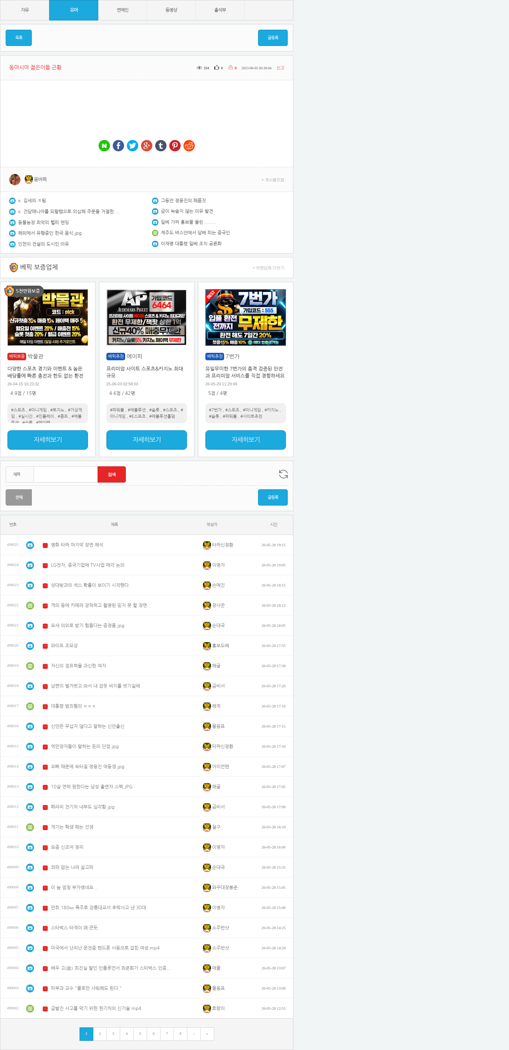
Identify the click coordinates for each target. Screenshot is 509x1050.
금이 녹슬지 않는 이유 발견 (187, 211)
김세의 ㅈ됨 (34, 200)
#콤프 (63, 416)
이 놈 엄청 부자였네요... (74, 887)
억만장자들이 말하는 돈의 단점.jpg (85, 746)
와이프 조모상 (64, 645)
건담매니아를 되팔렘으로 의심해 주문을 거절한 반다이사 (72, 211)
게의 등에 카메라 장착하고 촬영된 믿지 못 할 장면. (99, 605)
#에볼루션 (137, 410)
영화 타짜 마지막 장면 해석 (77, 545)
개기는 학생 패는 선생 (72, 827)
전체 (18, 497)
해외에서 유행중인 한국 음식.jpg (50, 233)
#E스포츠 (137, 416)
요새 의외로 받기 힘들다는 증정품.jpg (87, 625)
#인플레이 (45, 416)
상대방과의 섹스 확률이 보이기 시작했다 (90, 585)
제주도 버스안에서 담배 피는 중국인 (195, 233)
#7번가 (215, 410)
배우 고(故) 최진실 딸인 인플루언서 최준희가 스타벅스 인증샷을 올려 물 (113, 968)
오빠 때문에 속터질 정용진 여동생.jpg (87, 766)
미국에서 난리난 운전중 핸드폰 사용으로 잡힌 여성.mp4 (105, 948)
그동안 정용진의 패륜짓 (183, 200)
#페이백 (43, 423)
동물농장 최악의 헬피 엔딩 (43, 222)
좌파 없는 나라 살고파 (72, 867)
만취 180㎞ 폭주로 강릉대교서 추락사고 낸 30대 (98, 907)
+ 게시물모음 (273, 179)
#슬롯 (27, 423)
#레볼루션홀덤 (162, 416)
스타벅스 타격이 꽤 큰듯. (75, 928)
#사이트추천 (251, 416)
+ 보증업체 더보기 (269, 267)
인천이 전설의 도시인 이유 (43, 244)
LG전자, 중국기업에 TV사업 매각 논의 (87, 565)
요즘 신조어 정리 (67, 847)
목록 (18, 38)
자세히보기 (48, 440)
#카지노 (271, 410)
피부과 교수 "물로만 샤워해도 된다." (86, 988)
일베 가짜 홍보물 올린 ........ (188, 222)
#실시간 (25, 416)
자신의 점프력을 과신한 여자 (78, 666)
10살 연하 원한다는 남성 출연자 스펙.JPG (92, 786)
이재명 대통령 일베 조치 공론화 (191, 243)
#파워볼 (117, 410)
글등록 (273, 38)
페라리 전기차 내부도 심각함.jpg (83, 807)
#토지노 (57, 410)
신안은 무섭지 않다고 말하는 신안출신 (87, 726)
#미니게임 (38, 410)
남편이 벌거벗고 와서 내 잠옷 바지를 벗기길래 (95, 686)
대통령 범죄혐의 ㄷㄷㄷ (73, 706)
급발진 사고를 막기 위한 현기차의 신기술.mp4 (96, 1008)
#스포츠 (18, 410)
